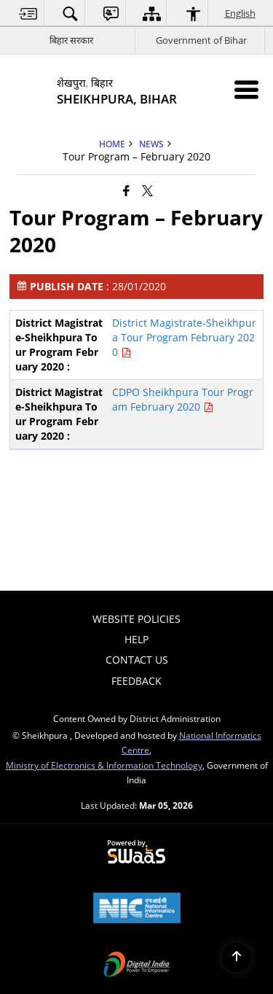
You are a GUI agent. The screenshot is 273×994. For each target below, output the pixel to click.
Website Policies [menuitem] (136, 619)
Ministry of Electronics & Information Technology (104, 765)
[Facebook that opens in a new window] (126, 190)
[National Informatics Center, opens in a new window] (136, 909)
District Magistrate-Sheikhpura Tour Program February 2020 (184, 337)
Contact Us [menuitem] (137, 660)
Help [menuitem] (136, 639)
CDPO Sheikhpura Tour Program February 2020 (182, 399)
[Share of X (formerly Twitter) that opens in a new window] (147, 190)
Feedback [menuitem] (136, 681)
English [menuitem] (241, 13)
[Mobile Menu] (246, 89)
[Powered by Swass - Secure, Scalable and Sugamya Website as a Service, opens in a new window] (136, 852)
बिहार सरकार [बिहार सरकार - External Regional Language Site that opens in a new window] (71, 40)
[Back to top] (236, 957)
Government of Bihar (201, 40)
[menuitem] (28, 13)
